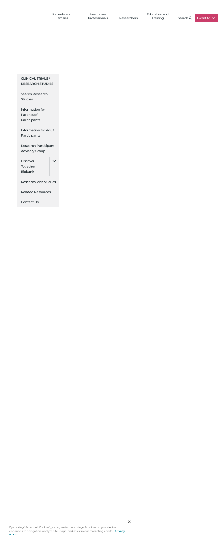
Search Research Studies (34, 96)
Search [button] (185, 18)
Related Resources (36, 192)
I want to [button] (206, 18)
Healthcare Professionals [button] (98, 16)
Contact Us (30, 202)
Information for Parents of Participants (33, 115)
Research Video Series (38, 182)
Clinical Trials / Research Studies (37, 81)
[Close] (129, 526)
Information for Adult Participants (38, 132)
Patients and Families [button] (61, 16)
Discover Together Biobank (28, 166)
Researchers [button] (128, 18)
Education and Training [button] (158, 16)
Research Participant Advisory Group (38, 148)
